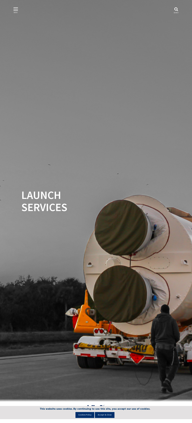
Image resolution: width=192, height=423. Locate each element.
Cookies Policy (84, 415)
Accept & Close (105, 415)
